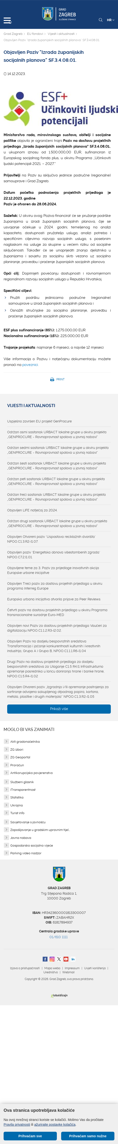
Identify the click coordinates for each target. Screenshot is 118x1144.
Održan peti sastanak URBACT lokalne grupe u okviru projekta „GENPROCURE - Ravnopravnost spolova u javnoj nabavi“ (56, 481)
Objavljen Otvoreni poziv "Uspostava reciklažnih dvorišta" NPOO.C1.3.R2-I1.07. (51, 539)
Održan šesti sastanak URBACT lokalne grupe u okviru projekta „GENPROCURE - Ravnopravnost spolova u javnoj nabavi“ (56, 465)
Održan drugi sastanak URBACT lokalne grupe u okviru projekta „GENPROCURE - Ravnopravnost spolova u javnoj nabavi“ (57, 523)
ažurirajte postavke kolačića (55, 1124)
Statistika (17, 797)
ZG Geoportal (20, 757)
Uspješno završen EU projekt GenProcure (39, 421)
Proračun (17, 765)
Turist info (17, 813)
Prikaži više (59, 709)
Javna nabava (20, 838)
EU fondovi (35, 34)
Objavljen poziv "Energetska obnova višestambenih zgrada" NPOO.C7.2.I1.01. (53, 554)
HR (110, 20)
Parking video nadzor (25, 853)
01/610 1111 (58, 937)
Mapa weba (52, 968)
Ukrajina (16, 805)
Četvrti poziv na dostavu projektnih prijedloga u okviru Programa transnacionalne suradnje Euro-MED (57, 612)
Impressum (72, 968)
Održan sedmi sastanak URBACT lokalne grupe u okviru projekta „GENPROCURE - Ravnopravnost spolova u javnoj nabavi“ (58, 450)
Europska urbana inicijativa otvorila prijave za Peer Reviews (53, 599)
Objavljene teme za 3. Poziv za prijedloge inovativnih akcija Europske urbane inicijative (53, 570)
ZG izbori (16, 749)
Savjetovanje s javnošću (28, 822)
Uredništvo (50, 972)
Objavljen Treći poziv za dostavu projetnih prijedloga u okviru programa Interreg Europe (54, 586)
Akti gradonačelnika (25, 741)
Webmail (68, 972)
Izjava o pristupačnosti (25, 968)
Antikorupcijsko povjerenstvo (31, 773)
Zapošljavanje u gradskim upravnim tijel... (40, 830)
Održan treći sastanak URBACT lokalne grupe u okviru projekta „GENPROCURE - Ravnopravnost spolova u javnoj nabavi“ (56, 497)
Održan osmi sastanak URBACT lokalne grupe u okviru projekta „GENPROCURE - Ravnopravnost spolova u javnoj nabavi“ (56, 434)
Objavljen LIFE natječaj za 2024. (32, 510)
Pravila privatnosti (17, 1124)
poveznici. (30, 365)
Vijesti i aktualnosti (61, 34)
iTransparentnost (22, 790)
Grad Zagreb (13, 34)
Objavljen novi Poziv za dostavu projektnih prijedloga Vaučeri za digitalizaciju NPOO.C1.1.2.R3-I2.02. (57, 628)
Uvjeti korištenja (95, 968)
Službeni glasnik (22, 782)
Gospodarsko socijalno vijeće (31, 845)
